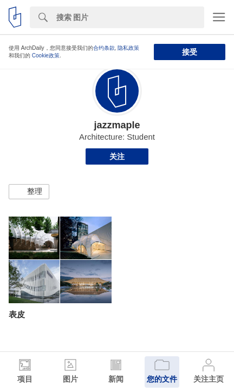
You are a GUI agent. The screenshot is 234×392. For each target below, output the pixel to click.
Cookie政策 (46, 55)
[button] (29, 191)
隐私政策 (128, 48)
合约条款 (104, 48)
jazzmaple (117, 125)
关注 (117, 156)
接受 (189, 52)
